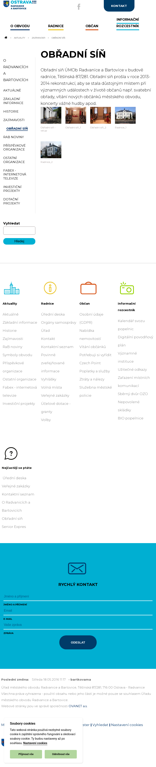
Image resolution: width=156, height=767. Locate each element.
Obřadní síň (12, 519)
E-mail (7, 619)
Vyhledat (11, 223)
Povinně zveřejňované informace (53, 363)
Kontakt (48, 339)
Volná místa (51, 387)
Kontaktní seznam (57, 347)
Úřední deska (53, 314)
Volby (46, 420)
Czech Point (90, 363)
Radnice (47, 303)
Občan (84, 303)
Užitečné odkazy (132, 369)
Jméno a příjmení (15, 604)
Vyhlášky (48, 379)
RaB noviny (12, 347)
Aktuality (19, 38)
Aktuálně (10, 314)
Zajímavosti (38, 38)
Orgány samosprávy (58, 322)
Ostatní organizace (19, 379)
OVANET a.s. (78, 706)
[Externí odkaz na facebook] (78, 7)
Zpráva (8, 633)
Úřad (45, 331)
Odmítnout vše (60, 754)
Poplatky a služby (94, 371)
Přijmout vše (26, 754)
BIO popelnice (130, 418)
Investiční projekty (19, 404)
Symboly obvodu (17, 355)
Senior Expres (14, 527)
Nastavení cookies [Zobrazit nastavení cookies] (127, 725)
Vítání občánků (92, 347)
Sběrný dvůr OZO (133, 394)
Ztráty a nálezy (91, 379)
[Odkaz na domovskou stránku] (5, 38)
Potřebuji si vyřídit (95, 355)
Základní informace (20, 322)
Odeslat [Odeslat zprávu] (78, 642)
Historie (10, 331)
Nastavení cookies (35, 743)
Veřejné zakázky (55, 395)
